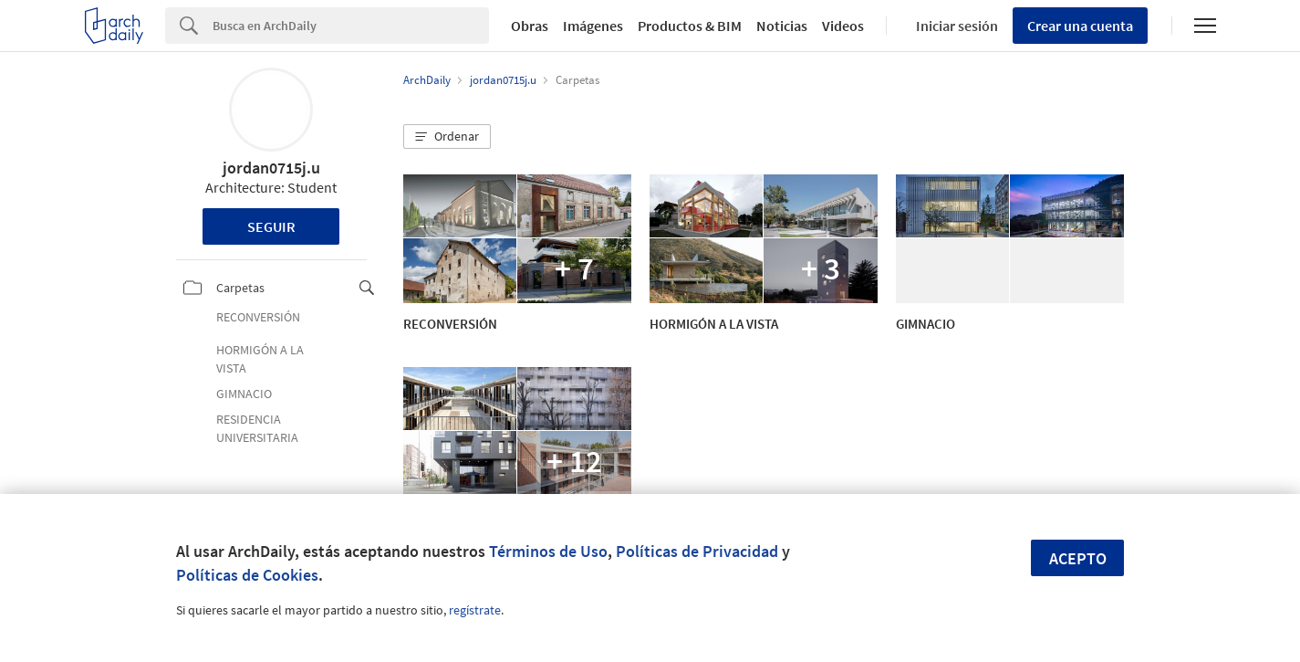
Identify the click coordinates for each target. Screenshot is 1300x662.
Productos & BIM (690, 25)
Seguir (271, 226)
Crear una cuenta (1080, 25)
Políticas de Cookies (247, 574)
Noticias (781, 25)
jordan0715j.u (271, 167)
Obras (529, 25)
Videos (843, 25)
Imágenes (593, 25)
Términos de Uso (548, 551)
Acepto (1078, 558)
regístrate (475, 610)
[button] (447, 137)
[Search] (351, 25)
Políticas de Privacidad (697, 551)
